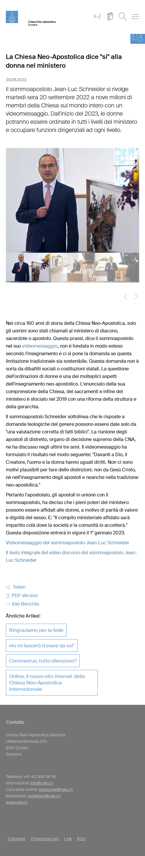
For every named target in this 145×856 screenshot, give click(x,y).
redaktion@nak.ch (44, 796)
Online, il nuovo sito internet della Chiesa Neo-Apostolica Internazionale (47, 682)
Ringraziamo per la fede (36, 630)
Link (68, 838)
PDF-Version (22, 595)
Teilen (15, 587)
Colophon (17, 838)
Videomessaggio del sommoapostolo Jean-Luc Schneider (67, 543)
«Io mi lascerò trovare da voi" (41, 645)
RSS (81, 838)
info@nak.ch (42, 783)
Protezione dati (45, 838)
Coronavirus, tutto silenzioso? (42, 661)
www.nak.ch (16, 802)
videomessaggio (39, 346)
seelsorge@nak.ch (56, 789)
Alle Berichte (22, 604)
